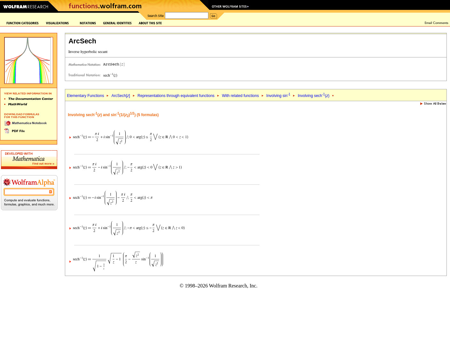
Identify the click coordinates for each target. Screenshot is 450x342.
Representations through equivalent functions (175, 95)
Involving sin (278, 95)
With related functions (240, 95)
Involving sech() (314, 95)
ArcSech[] (121, 95)
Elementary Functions (85, 95)
